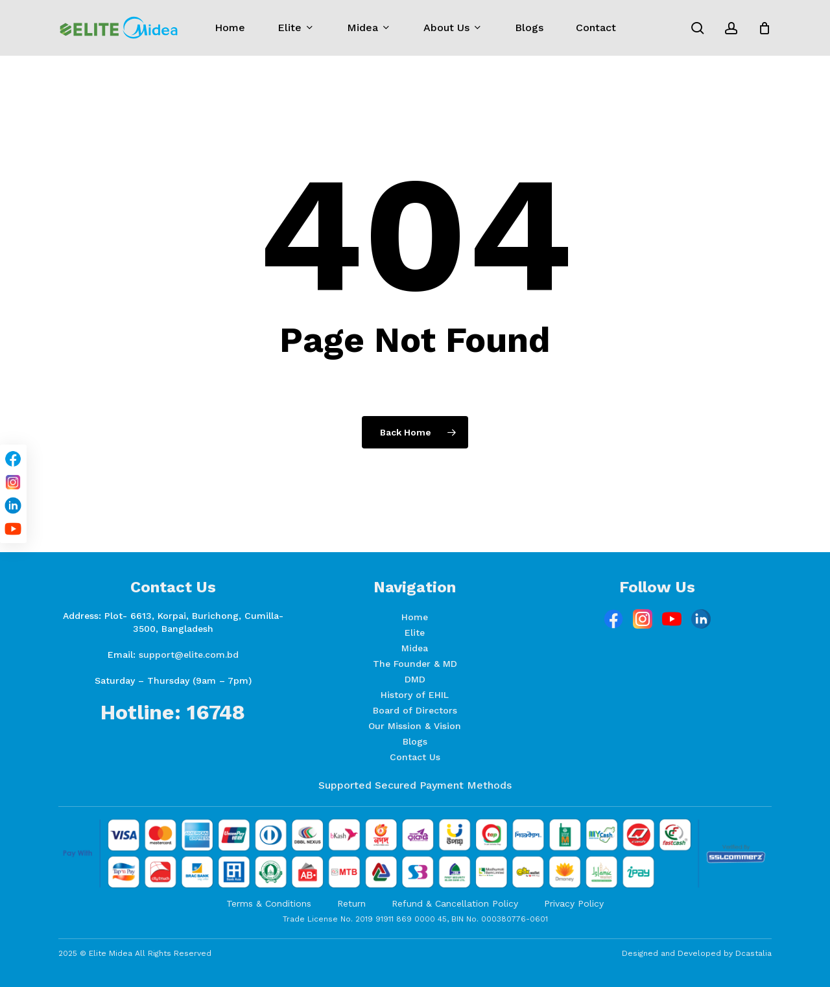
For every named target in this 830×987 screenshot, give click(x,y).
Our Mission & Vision (414, 726)
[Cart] (764, 28)
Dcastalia (753, 953)
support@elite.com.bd (189, 654)
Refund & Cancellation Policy (455, 903)
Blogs (415, 741)
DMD (415, 679)
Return (351, 903)
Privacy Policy (574, 903)
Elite (415, 632)
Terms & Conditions (268, 903)
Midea (414, 648)
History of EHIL (415, 695)
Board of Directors (415, 710)
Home (414, 617)
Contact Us (415, 757)
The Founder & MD (415, 663)
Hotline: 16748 (173, 712)
